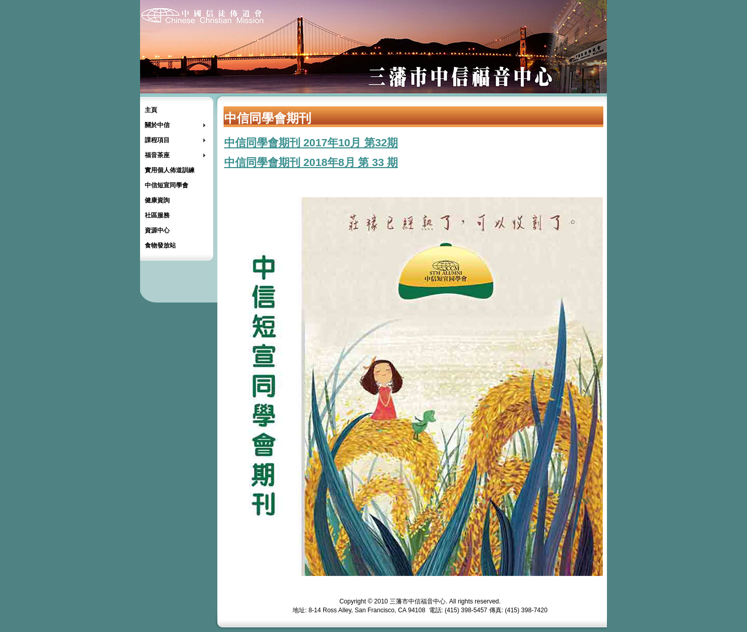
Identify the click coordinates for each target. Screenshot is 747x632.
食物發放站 (160, 245)
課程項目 (157, 140)
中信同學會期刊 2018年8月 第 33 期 (311, 162)
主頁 (151, 110)
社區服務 (157, 215)
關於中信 (157, 125)
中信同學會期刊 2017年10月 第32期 (311, 142)
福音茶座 (157, 155)
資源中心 (157, 230)
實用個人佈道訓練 (170, 170)
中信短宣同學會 (166, 185)
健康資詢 (157, 200)
